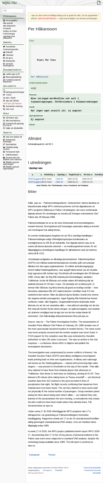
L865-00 (59, 182)
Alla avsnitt (8, 23)
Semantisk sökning (14, 106)
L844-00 (59, 179)
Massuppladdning (13, 77)
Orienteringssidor (10, 49)
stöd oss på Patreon (47, 18)
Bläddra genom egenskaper (11, 163)
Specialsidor (11, 144)
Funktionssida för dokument (12, 81)
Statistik (9, 52)
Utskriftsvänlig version (10, 148)
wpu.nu (9, 2)
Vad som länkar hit (14, 137)
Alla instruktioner (13, 121)
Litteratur (9, 55)
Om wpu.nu (47, 470)
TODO (9, 95)
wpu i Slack (11, 98)
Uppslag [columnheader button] (60, 174)
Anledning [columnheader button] (48, 174)
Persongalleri (11, 20)
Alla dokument (9, 26)
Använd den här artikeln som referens (12, 158)
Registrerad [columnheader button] (74, 174)
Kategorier (34, 455)
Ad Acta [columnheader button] (87, 174)
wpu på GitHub (12, 101)
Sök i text (10, 109)
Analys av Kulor (10, 31)
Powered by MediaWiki (92, 468)
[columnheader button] (31, 174)
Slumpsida (10, 61)
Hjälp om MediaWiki (14, 128)
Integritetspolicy (34, 470)
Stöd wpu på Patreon (12, 103)
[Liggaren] (38, 179)
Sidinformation (12, 155)
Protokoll (7, 28)
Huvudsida (10, 47)
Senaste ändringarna (8, 64)
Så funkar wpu (12, 118)
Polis (43, 455)
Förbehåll (58, 470)
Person (51, 455)
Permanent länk (12, 152)
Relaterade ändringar (9, 140)
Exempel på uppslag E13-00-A (13, 124)
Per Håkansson (39, 77)
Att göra (9, 58)
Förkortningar (9, 34)
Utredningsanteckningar (13, 92)
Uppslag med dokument (9, 37)
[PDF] (30, 179)
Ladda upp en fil (13, 74)
